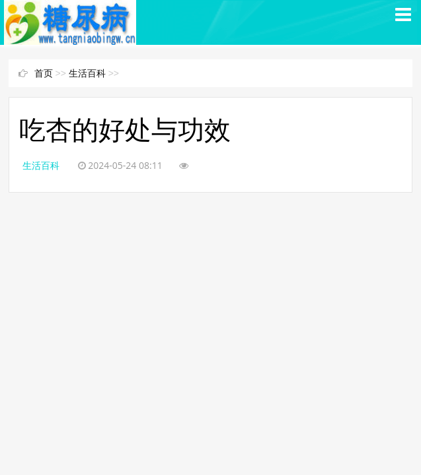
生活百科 (87, 73)
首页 (43, 73)
